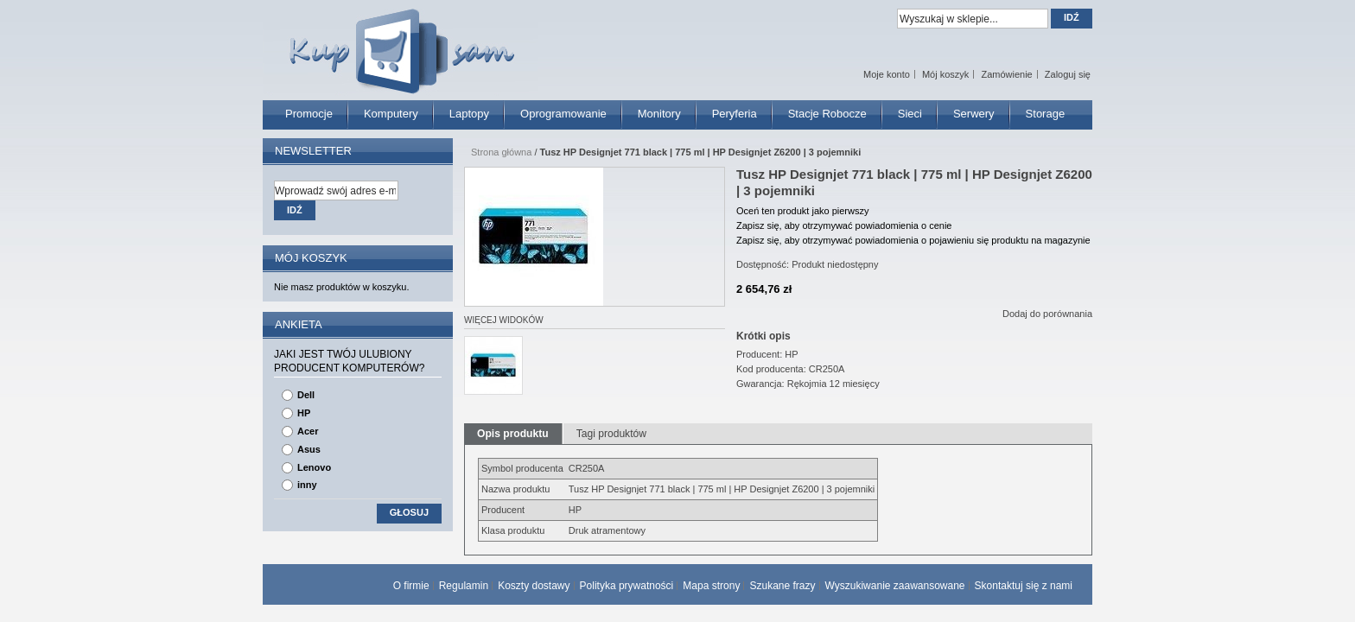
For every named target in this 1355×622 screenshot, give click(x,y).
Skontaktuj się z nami (1023, 586)
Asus (309, 449)
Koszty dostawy (533, 586)
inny (307, 484)
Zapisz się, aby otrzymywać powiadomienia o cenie (843, 225)
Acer (307, 431)
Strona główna (501, 152)
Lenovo (314, 467)
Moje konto (886, 74)
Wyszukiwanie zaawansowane (895, 586)
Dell (306, 395)
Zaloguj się (1068, 74)
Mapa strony (711, 586)
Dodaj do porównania (1047, 313)
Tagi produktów (611, 434)
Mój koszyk (945, 74)
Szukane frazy (782, 586)
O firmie (411, 586)
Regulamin (463, 586)
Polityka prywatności (627, 586)
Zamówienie (1006, 74)
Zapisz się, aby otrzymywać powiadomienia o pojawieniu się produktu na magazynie (913, 240)
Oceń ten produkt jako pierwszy (802, 211)
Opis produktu (513, 434)
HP (303, 413)
